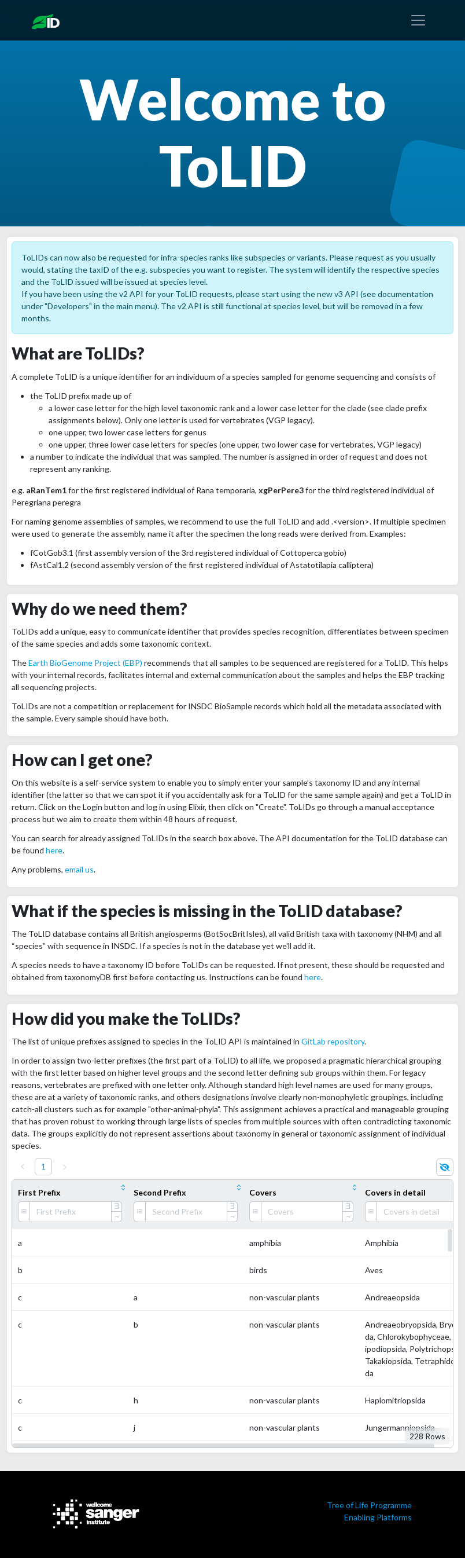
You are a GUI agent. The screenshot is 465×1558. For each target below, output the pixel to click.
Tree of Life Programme (369, 1505)
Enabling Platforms (378, 1517)
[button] (223, 1445)
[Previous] (22, 1166)
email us (79, 869)
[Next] (64, 1167)
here (54, 850)
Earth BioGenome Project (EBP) (85, 663)
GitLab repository (332, 1041)
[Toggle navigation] (418, 20)
